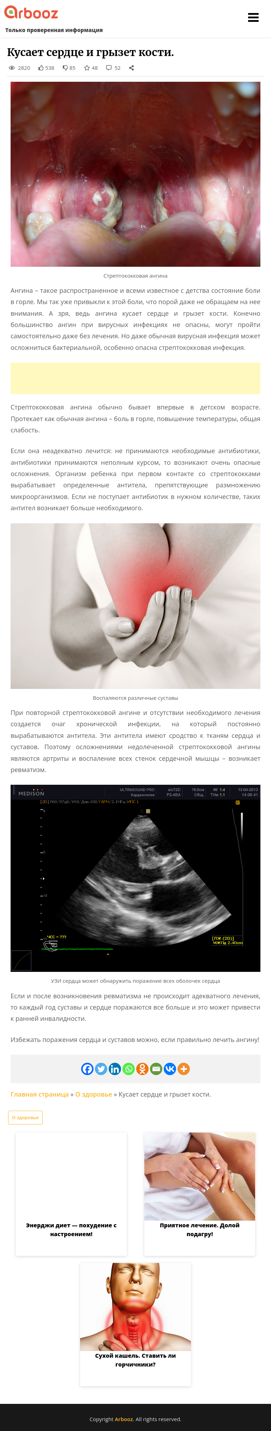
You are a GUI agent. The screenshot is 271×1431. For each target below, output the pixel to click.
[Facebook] (87, 1069)
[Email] (156, 1069)
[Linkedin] (115, 1069)
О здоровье (93, 1094)
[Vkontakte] (170, 1069)
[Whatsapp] (128, 1069)
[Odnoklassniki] (142, 1069)
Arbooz (124, 1419)
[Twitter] (101, 1069)
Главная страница (40, 1094)
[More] (183, 1069)
